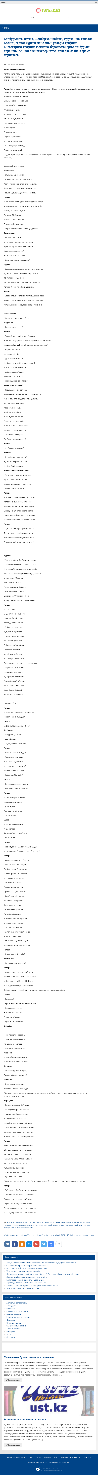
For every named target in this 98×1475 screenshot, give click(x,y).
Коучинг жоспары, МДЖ (17, 1311)
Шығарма (11, 1331)
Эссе (9, 1334)
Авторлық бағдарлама (17, 1303)
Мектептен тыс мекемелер (19, 1317)
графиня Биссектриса (81, 1222)
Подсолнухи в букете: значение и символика (27, 1268)
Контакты (87, 1457)
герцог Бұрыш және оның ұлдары (57, 1222)
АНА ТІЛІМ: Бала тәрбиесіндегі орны (23, 1288)
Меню (3, 2)
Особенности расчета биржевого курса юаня (27, 1265)
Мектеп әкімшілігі (14, 1314)
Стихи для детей (14, 1323)
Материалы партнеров (70, 1457)
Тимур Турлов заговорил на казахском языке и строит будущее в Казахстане (41, 1263)
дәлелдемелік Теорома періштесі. (33, 1225)
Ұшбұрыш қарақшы (82, 1225)
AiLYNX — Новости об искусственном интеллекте (51, 1469)
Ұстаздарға (12, 1306)
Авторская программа (16, 1457)
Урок (31, 1457)
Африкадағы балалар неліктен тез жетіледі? (26, 1283)
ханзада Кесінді (10, 1228)
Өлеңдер (11, 1337)
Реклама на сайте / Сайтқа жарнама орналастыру (49, 1462)
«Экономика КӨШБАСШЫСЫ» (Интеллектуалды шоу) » (69, 1235)
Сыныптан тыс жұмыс (15, 64)
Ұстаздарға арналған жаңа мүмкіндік (23, 1271)
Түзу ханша (69, 1225)
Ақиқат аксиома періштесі (17, 1222)
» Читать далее (13, 1380)
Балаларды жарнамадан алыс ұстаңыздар (26, 1280)
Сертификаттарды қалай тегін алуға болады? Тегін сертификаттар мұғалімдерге (43, 1274)
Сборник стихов (50, 1457)
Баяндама (11, 1309)
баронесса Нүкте (36, 1222)
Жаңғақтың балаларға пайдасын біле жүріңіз (27, 1277)
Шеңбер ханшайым (25, 1228)
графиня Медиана (11, 1225)
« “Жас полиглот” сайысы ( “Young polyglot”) (23, 1235)
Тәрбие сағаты (13, 1329)
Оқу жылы (11, 1320)
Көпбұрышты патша (56, 1225)
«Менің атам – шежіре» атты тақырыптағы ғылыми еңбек (32, 1285)
